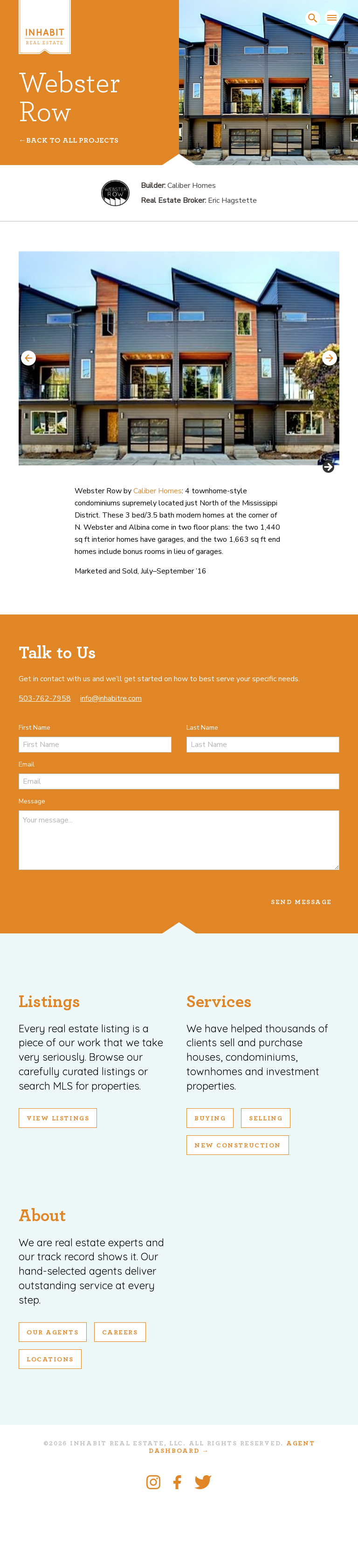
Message (32, 847)
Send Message (301, 949)
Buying (210, 1165)
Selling (265, 1165)
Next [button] (329, 358)
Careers (120, 1379)
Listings (49, 1048)
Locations (50, 1406)
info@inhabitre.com (111, 745)
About (42, 1262)
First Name (34, 774)
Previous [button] (28, 358)
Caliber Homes (157, 537)
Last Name (202, 774)
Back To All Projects (72, 140)
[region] (179, 384)
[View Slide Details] (179, 358)
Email (26, 811)
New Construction (237, 1192)
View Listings (58, 1165)
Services (219, 1048)
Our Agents (53, 1379)
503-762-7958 (45, 745)
